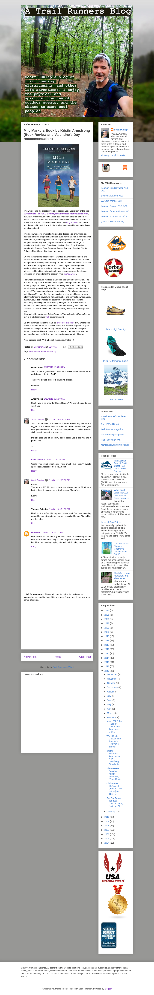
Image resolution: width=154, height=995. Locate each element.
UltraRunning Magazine (112, 434)
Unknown (36, 532)
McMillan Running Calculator (115, 445)
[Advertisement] (57, 627)
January (111, 811)
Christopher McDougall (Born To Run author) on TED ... (114, 788)
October (111, 683)
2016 (107, 649)
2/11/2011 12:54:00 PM (54, 367)
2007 (107, 830)
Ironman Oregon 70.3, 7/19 (114, 206)
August (110, 691)
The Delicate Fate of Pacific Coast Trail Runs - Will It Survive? (121, 466)
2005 (107, 838)
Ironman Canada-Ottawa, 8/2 (115, 211)
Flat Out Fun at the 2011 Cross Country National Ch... (115, 802)
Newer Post (30, 656)
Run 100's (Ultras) (110, 424)
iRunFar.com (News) (111, 439)
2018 (107, 640)
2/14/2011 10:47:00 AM (52, 532)
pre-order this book (65, 323)
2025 (107, 615)
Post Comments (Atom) (63, 667)
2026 (107, 610)
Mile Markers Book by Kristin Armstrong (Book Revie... (115, 773)
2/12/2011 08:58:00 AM (54, 399)
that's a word (69, 274)
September (112, 687)
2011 (107, 670)
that (47, 317)
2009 (107, 821)
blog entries (71, 222)
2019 (107, 636)
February (111, 717)
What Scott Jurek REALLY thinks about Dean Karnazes (121, 494)
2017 (107, 645)
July (109, 696)
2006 (107, 834)
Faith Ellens (37, 460)
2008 (107, 825)
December (112, 674)
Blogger (108, 989)
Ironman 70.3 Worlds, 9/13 (114, 216)
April (109, 709)
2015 (107, 653)
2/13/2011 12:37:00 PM (59, 480)
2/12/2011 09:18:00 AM (59, 419)
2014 (107, 658)
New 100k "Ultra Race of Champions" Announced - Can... (114, 726)
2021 (107, 627)
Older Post (85, 656)
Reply (33, 390)
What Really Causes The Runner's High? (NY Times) (114, 741)
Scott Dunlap (40, 347)
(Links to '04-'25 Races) (112, 221)
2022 (107, 623)
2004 (107, 843)
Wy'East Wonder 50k (111, 201)
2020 (107, 632)
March (110, 713)
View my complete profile (113, 155)
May (109, 704)
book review (34, 351)
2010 (107, 817)
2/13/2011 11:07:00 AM (54, 460)
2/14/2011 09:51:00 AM (59, 509)
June (109, 700)
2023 (107, 619)
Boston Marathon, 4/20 (112, 195)
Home (58, 656)
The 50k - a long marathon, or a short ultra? (122, 576)
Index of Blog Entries (111, 522)
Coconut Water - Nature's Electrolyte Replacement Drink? (122, 548)
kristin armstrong (48, 351)
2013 (107, 662)
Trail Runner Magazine (112, 429)
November (112, 679)
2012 (107, 666)
